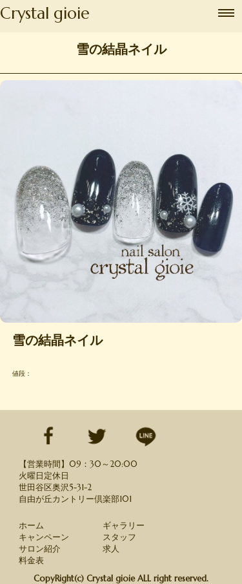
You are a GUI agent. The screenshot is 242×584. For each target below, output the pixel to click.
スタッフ (119, 537)
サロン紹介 (40, 548)
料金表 (31, 560)
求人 (111, 548)
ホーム (31, 525)
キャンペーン (44, 537)
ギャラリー (124, 525)
